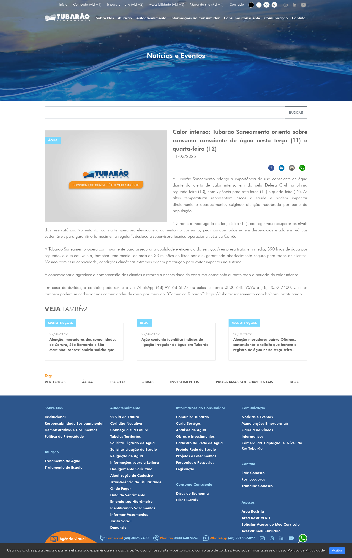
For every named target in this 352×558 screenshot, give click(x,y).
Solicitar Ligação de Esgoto (133, 449)
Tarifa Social (121, 521)
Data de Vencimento (127, 495)
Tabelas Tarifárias (125, 436)
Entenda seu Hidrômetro (131, 501)
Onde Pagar (120, 488)
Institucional (55, 417)
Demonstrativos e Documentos (71, 430)
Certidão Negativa (126, 423)
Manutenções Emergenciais (265, 423)
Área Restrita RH (256, 518)
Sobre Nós (105, 18)
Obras (147, 382)
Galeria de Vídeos (257, 430)
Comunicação (276, 18)
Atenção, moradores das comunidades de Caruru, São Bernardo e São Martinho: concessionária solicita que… (83, 344)
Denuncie (118, 527)
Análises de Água (191, 430)
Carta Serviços (188, 423)
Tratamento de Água (62, 461)
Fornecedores (253, 479)
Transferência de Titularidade (135, 482)
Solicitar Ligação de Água (132, 443)
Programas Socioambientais (244, 382)
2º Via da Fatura (124, 417)
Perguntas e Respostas (195, 462)
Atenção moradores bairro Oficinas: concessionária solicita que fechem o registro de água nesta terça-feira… (265, 344)
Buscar (296, 112)
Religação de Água (126, 456)
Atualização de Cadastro (131, 475)
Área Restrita (253, 511)
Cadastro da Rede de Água (199, 443)
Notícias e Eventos (257, 417)
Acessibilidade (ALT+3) (166, 4)
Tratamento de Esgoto (64, 467)
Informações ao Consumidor (195, 18)
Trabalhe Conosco (257, 486)
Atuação (125, 18)
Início (63, 4)
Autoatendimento (151, 18)
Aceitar (337, 550)
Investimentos (184, 382)
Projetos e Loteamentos (196, 456)
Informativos (252, 436)
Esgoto (117, 382)
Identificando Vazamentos (132, 508)
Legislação (185, 469)
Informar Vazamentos (129, 514)
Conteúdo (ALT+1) (87, 4)
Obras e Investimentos (195, 436)
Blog (294, 382)
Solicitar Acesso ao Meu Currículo (271, 524)
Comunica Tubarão (192, 417)
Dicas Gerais (187, 500)
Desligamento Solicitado (131, 469)
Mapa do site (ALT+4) (206, 4)
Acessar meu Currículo (261, 531)
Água (87, 382)
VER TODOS (55, 382)
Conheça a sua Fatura (129, 430)
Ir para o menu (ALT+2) (125, 4)
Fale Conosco (253, 473)
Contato (299, 18)
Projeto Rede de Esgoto (196, 449)
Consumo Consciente (242, 18)
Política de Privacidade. (306, 550)
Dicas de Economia (192, 493)
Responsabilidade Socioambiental (74, 423)
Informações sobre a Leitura (134, 462)
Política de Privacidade (64, 436)
